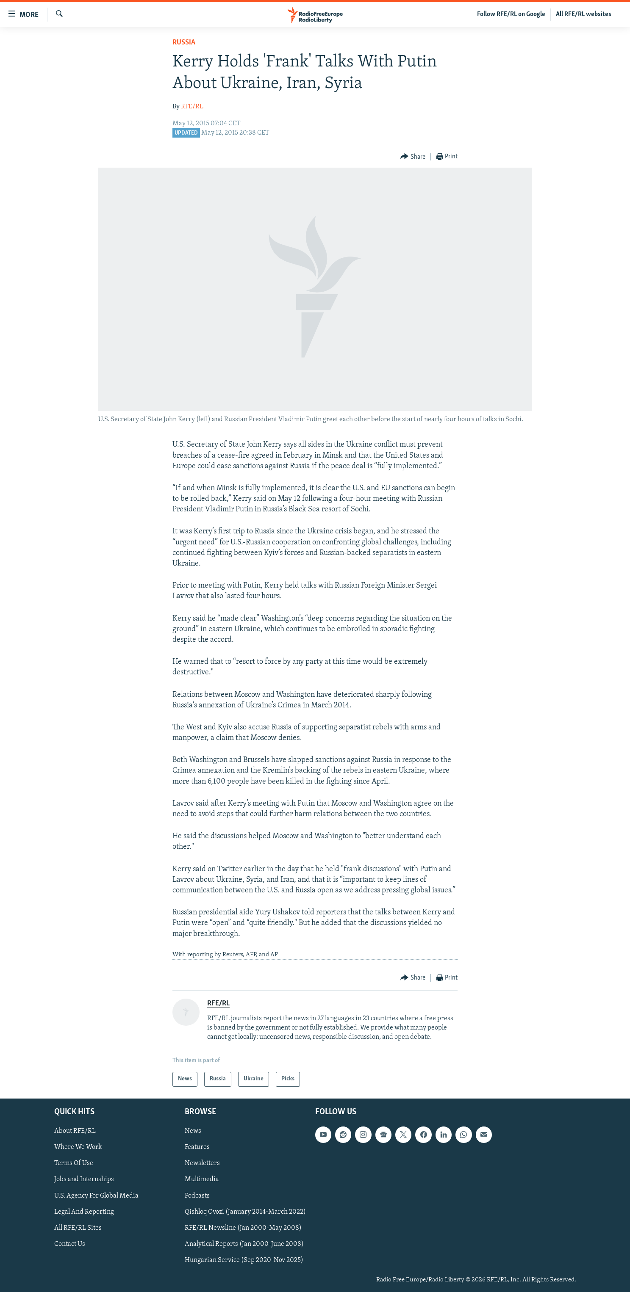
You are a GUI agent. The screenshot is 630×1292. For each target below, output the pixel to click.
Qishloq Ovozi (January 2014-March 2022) (245, 1211)
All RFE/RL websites (583, 14)
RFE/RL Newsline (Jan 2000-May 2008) (243, 1227)
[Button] (412, 157)
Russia (183, 43)
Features (197, 1147)
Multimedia (202, 1179)
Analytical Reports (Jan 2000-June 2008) (244, 1243)
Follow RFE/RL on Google (511, 14)
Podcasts (197, 1195)
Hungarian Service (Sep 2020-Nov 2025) (244, 1259)
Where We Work (78, 1147)
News (193, 1131)
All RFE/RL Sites (78, 1227)
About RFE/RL (75, 1131)
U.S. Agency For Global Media (96, 1195)
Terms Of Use (73, 1163)
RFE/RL (192, 106)
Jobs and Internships (84, 1179)
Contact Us (69, 1243)
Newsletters (202, 1163)
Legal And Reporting (84, 1211)
